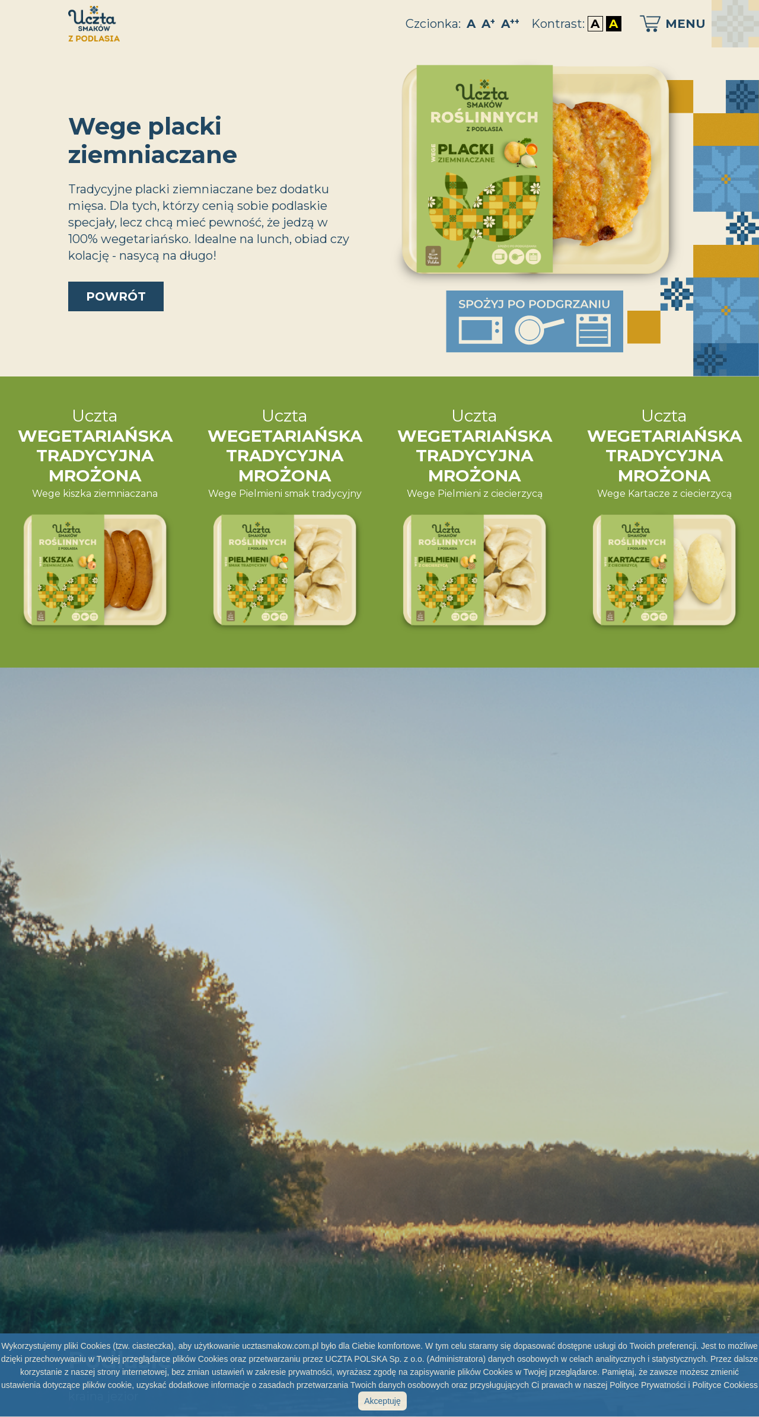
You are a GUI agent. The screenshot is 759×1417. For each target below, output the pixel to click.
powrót (116, 296)
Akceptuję (382, 1401)
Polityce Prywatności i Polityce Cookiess (684, 1385)
